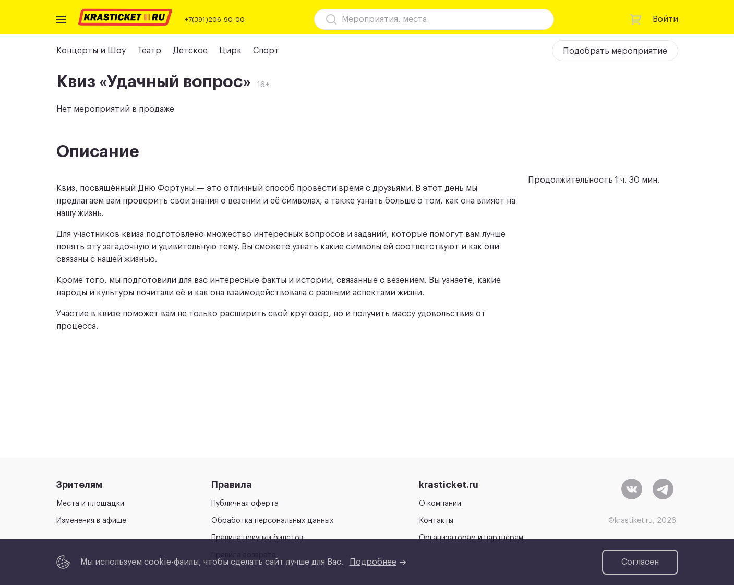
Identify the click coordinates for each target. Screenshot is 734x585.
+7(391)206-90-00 (215, 19)
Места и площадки (90, 503)
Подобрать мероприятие (615, 51)
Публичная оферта (245, 503)
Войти (665, 19)
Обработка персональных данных (272, 520)
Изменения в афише (91, 520)
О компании (440, 503)
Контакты (436, 520)
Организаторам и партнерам (471, 538)
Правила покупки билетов (257, 538)
